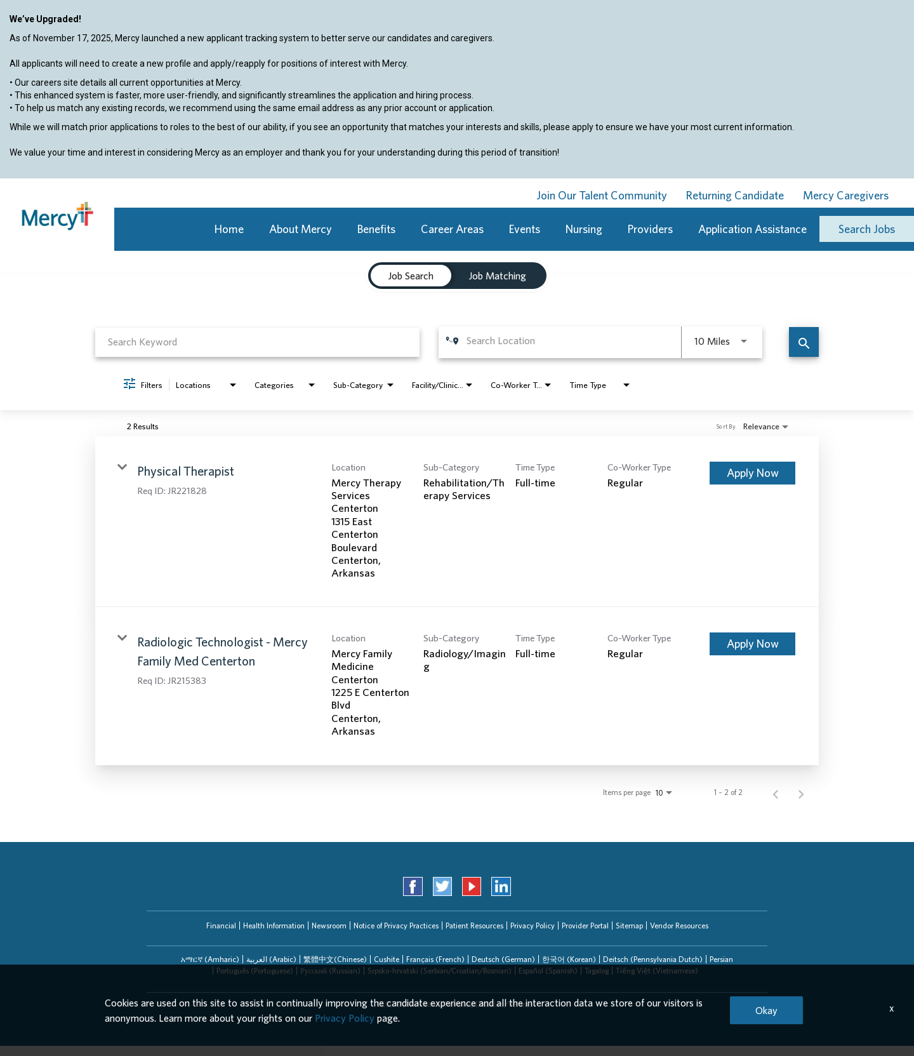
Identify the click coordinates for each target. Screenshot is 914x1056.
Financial (221, 925)
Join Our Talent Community (601, 195)
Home (229, 229)
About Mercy (300, 229)
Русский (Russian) (330, 970)
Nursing (584, 229)
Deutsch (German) (503, 959)
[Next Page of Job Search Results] (801, 792)
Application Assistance (752, 229)
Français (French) (435, 959)
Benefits (376, 229)
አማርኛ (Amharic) (210, 959)
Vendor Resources (679, 925)
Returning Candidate (735, 195)
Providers (650, 229)
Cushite (386, 959)
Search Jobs (866, 229)
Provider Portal (585, 925)
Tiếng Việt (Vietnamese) (657, 970)
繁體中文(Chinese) (335, 959)
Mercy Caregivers (846, 195)
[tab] (210, 959)
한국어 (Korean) (569, 959)
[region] (457, 95)
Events (524, 229)
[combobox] (257, 342)
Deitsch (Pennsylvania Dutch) (653, 959)
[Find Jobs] (804, 342)
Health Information (274, 925)
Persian (721, 959)
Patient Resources (474, 925)
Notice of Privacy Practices (396, 925)
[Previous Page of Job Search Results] (775, 792)
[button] (210, 959)
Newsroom (329, 925)
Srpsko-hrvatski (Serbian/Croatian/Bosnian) (440, 970)
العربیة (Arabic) (271, 959)
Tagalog (597, 970)
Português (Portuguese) (254, 970)
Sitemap (629, 925)
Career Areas (452, 229)
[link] (457, 521)
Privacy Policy (532, 925)
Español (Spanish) (548, 970)
